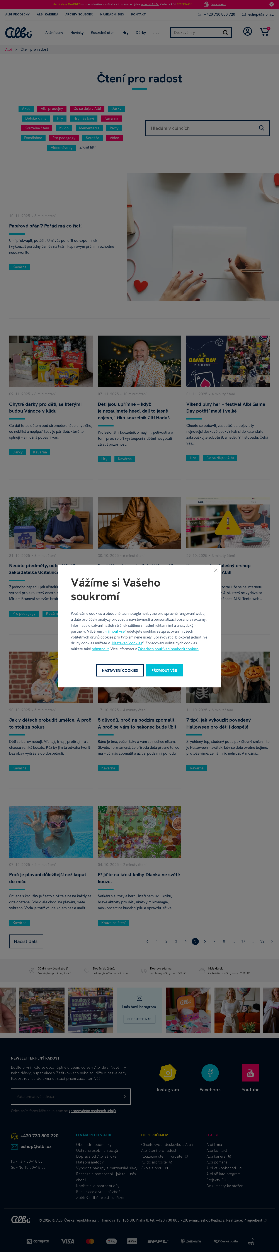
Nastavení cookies (127, 643)
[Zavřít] (216, 570)
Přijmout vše (114, 631)
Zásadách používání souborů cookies (168, 649)
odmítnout (100, 649)
